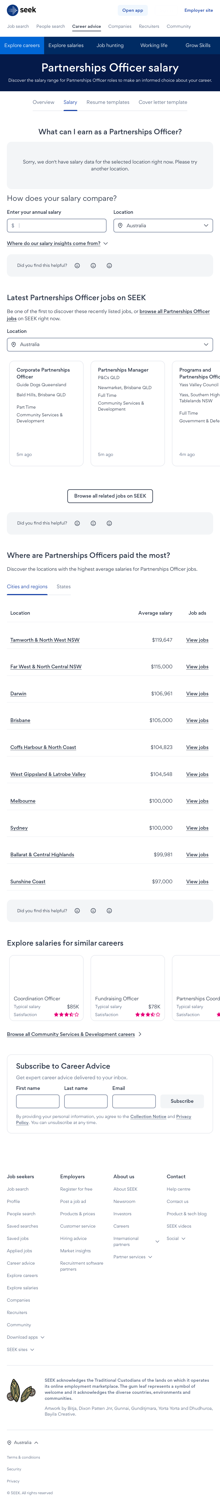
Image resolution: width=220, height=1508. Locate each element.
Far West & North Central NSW (46, 666)
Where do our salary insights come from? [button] (57, 243)
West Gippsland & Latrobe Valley (48, 774)
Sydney (19, 828)
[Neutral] (93, 265)
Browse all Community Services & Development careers (75, 1034)
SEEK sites (17, 1349)
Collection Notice (148, 1116)
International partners (126, 1241)
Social (173, 1238)
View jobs (197, 640)
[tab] (46, 102)
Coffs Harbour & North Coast (43, 747)
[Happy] (109, 265)
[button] (23, 1443)
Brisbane (20, 720)
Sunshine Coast (28, 881)
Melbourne (23, 801)
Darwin (18, 693)
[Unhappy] (77, 265)
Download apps (22, 1337)
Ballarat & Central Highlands (42, 854)
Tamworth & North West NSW (45, 640)
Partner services (129, 1256)
